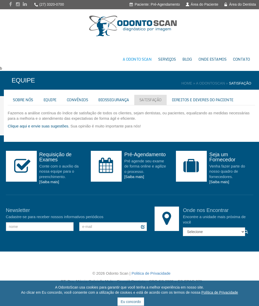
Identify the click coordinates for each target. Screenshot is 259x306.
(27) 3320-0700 (51, 4)
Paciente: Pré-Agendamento (157, 4)
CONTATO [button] (241, 59)
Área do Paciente (204, 4)
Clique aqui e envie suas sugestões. (38, 126)
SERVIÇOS (167, 59)
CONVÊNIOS (77, 100)
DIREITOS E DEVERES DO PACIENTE (203, 100)
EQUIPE (50, 100)
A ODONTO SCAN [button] (137, 59)
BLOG (187, 59)
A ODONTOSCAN (210, 83)
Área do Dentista (242, 4)
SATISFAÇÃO (150, 100)
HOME (186, 83)
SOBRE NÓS (23, 100)
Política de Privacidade (219, 300)
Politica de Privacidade (150, 273)
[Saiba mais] (49, 182)
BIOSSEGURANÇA (113, 100)
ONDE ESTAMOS (212, 59)
